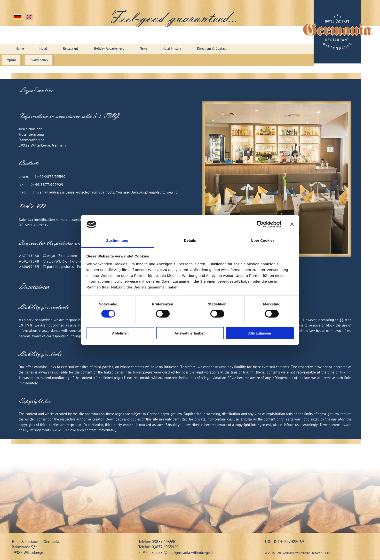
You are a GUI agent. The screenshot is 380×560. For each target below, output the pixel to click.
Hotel (43, 49)
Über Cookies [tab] (263, 240)
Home (19, 49)
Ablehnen (120, 333)
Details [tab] (190, 240)
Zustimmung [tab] (117, 240)
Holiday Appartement (113, 49)
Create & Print (321, 553)
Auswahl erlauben (190, 333)
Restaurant (71, 49)
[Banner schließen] (292, 224)
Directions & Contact (226, 49)
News (151, 49)
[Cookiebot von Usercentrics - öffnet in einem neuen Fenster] (260, 224)
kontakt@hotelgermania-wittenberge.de (182, 553)
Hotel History (181, 49)
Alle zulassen (259, 333)
